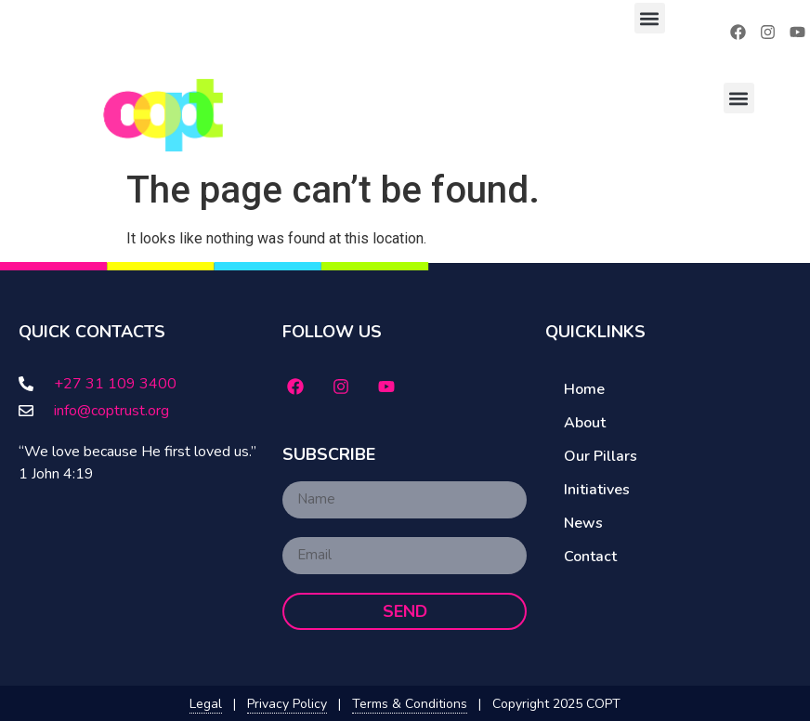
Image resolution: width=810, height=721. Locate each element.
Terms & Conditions (409, 704)
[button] (649, 18)
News (583, 523)
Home (584, 389)
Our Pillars (600, 456)
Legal (205, 704)
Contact (590, 556)
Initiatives (597, 489)
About (585, 423)
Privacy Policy (287, 704)
